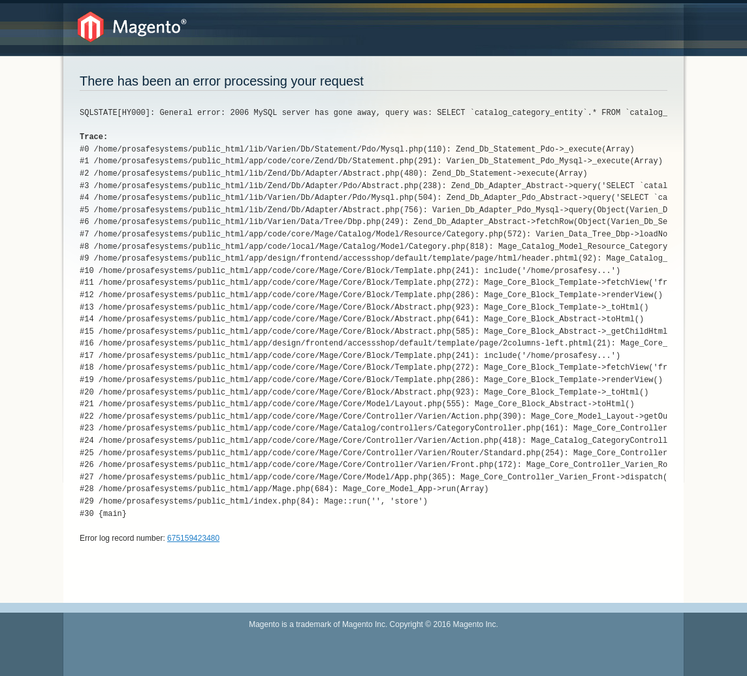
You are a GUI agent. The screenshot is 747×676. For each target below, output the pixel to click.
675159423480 (193, 538)
